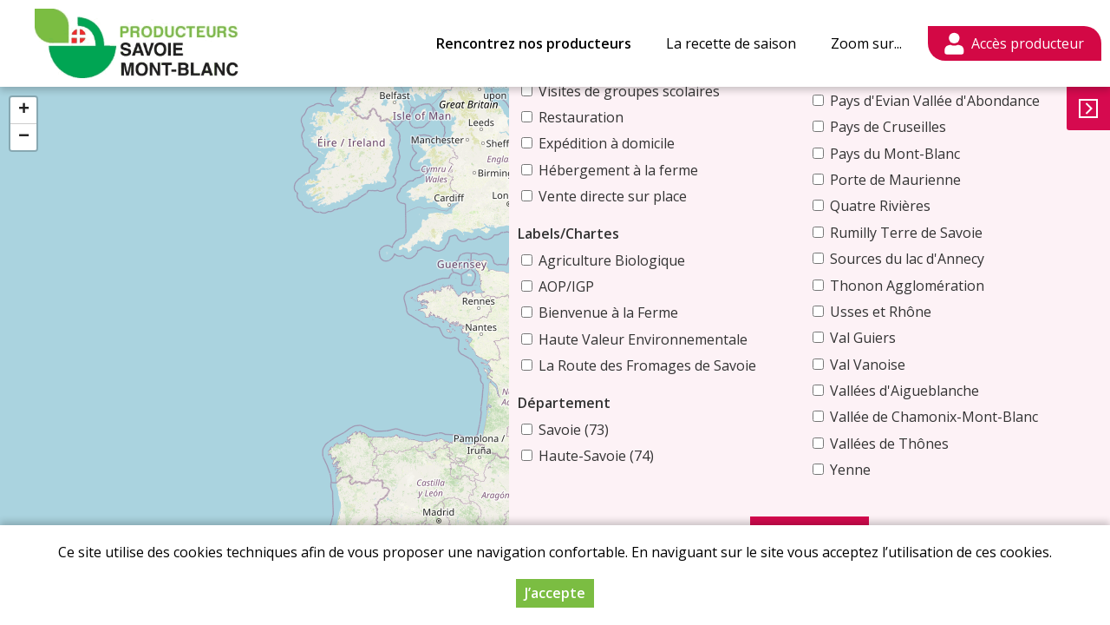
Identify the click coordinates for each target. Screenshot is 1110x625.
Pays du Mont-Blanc (918, 153)
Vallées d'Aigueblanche (927, 390)
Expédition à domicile (652, 122)
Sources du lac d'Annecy (930, 258)
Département (610, 381)
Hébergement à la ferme (664, 149)
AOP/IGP (612, 265)
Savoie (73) (619, 408)
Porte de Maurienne (918, 179)
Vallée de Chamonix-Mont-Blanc (957, 416)
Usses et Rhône (904, 311)
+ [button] (23, 110)
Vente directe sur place (658, 175)
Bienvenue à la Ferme (654, 291)
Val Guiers (886, 337)
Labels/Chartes (614, 212)
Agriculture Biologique (657, 239)
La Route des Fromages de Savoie (693, 344)
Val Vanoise (891, 364)
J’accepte (555, 592)
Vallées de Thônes (912, 443)
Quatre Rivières (903, 205)
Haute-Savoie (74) (642, 434)
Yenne (873, 469)
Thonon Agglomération (930, 285)
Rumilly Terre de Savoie (929, 232)
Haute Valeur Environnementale (688, 318)
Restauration (626, 96)
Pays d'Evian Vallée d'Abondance (958, 100)
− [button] (23, 137)
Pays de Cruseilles (911, 126)
